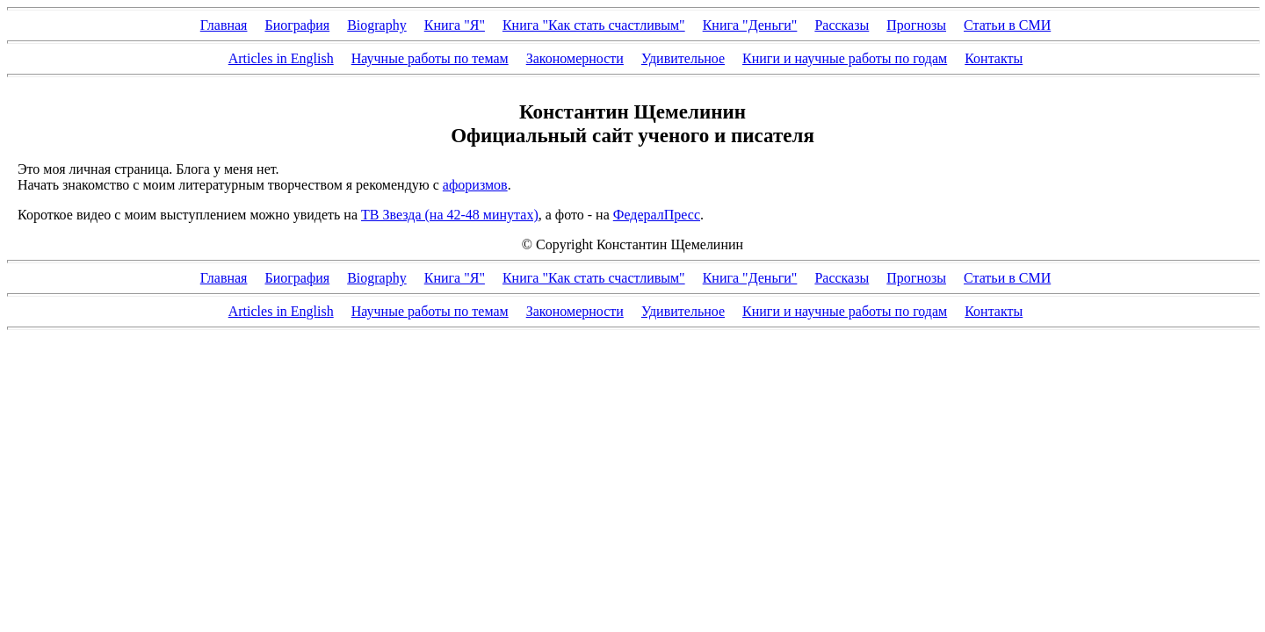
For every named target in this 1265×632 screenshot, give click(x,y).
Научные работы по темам (430, 58)
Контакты (994, 58)
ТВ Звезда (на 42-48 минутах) (450, 214)
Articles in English (281, 58)
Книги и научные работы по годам (844, 58)
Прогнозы (916, 25)
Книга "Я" (454, 25)
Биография (296, 25)
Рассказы (841, 25)
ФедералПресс (656, 214)
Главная (224, 25)
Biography (377, 25)
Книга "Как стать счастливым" (593, 25)
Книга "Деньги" (750, 25)
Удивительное (683, 58)
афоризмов (475, 184)
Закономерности (575, 58)
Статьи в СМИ (1007, 25)
